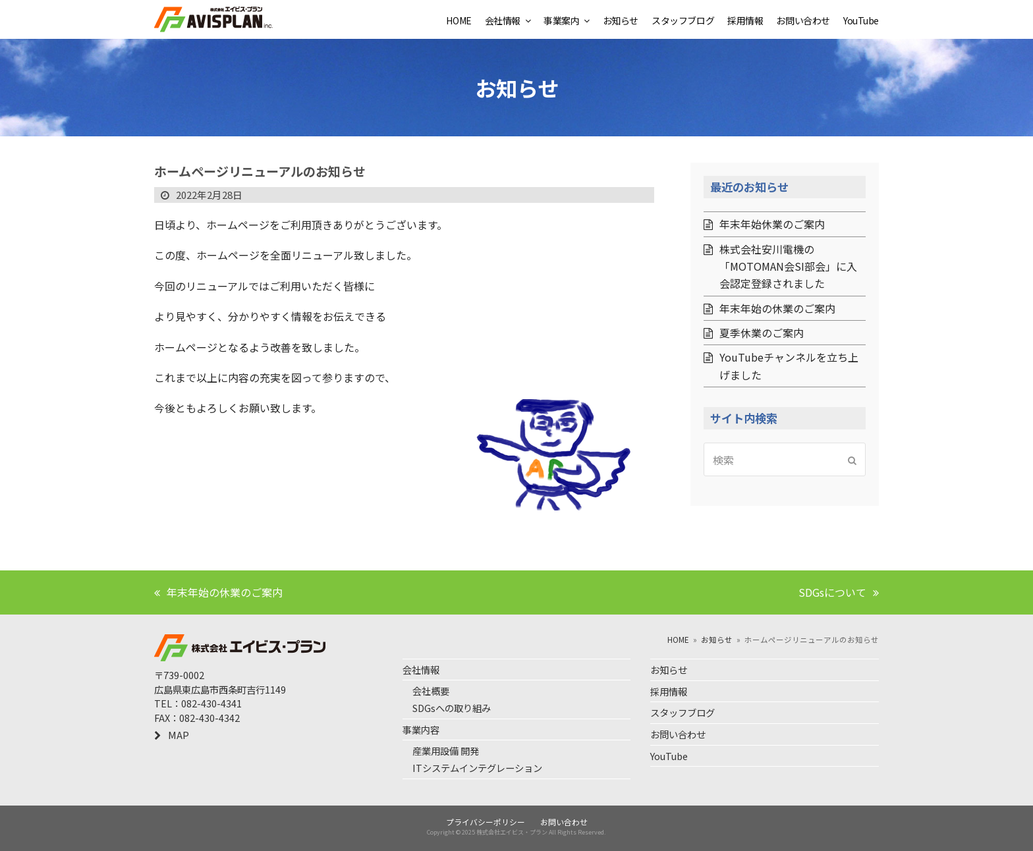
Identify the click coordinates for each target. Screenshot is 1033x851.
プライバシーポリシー (485, 821)
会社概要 (430, 691)
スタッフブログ (682, 712)
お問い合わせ (678, 734)
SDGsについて (838, 592)
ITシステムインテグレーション (477, 768)
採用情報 (668, 691)
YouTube (669, 756)
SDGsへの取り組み (451, 708)
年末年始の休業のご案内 (218, 592)
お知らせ (668, 669)
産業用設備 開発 (445, 750)
